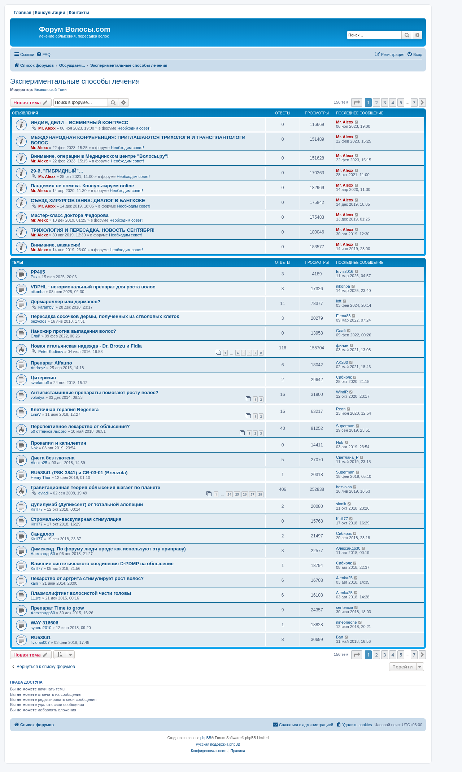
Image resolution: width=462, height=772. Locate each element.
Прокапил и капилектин (58, 443)
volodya (37, 397)
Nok (34, 448)
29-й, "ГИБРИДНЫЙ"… (57, 171)
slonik (341, 504)
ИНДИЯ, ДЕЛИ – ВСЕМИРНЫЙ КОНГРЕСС (79, 122)
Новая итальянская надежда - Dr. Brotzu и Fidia (86, 346)
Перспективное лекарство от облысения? (80, 426)
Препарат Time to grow (57, 608)
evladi (43, 493)
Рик (34, 277)
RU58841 (41, 637)
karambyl (46, 307)
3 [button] (384, 102)
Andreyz (38, 368)
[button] (356, 102)
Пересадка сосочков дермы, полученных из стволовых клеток (105, 316)
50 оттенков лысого (48, 431)
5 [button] (401, 102)
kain (34, 583)
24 (229, 494)
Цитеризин (43, 377)
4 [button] (392, 102)
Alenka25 (39, 463)
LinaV (36, 414)
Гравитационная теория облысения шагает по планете (95, 487)
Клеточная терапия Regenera (65, 409)
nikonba (38, 291)
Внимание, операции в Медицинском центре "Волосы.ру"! (100, 156)
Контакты (79, 12)
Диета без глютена (52, 458)
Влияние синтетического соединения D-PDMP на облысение (102, 563)
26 (245, 494)
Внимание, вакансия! (55, 245)
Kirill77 (37, 509)
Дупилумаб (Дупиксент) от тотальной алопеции (87, 504)
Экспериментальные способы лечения (75, 81)
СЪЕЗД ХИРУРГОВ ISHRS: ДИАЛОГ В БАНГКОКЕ (88, 200)
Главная (22, 12)
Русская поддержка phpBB (218, 744)
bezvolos (38, 321)
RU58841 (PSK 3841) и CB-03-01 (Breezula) (79, 472)
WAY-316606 (44, 622)
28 (260, 494)
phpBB (205, 738)
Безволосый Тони (50, 89)
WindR (342, 392)
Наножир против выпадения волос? (73, 331)
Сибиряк (344, 377)
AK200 (342, 362)
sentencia (344, 607)
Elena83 (343, 316)
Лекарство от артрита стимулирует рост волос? (87, 578)
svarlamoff (40, 382)
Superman (345, 426)
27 (252, 494)
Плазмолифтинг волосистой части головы (81, 593)
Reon (340, 409)
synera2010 (41, 627)
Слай (35, 336)
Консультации (50, 12)
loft (338, 301)
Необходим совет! (134, 128)
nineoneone (346, 622)
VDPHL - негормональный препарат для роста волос (93, 286)
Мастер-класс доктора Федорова (70, 215)
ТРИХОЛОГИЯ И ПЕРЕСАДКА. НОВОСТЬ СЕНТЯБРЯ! (92, 230)
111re (36, 598)
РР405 (38, 272)
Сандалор (42, 534)
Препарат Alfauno (51, 363)
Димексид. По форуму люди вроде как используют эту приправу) (108, 548)
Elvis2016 (344, 271)
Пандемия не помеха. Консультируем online (82, 185)
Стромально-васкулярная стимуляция (76, 519)
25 (237, 494)
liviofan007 (40, 642)
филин (342, 345)
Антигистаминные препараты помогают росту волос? (94, 392)
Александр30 (43, 553)
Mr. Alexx (47, 128)
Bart (339, 637)
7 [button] (414, 102)
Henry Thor (41, 477)
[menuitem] (43, 54)
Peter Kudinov (50, 351)
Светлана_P (347, 457)
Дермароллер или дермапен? (65, 301)
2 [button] (376, 102)
